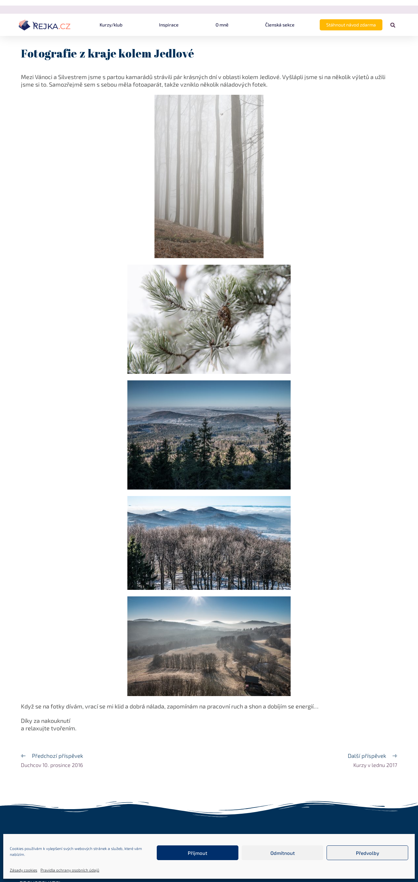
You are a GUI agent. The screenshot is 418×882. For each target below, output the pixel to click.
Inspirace (169, 24)
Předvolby (367, 853)
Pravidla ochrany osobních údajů (69, 870)
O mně (222, 24)
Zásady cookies (23, 870)
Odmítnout (282, 853)
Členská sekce (280, 24)
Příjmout (197, 853)
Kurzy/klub (111, 24)
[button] (393, 25)
